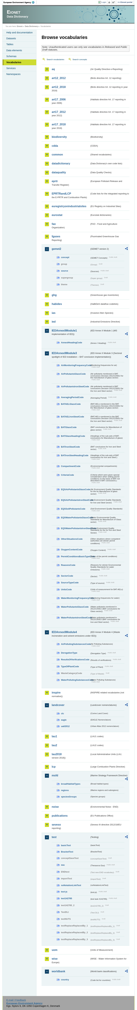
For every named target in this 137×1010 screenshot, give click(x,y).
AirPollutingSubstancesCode (75, 644)
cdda (55, 145)
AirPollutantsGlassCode (73, 374)
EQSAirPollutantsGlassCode (75, 489)
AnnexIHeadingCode (71, 342)
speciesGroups (68, 796)
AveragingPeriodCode (72, 397)
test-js (64, 891)
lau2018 (57, 754)
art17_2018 (59, 124)
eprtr (55, 181)
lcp (54, 766)
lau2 (54, 745)
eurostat (57, 215)
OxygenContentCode (71, 549)
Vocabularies (13, 62)
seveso (56, 824)
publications (59, 815)
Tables (9, 44)
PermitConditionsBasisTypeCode (75, 556)
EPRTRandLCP (61, 193)
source (64, 271)
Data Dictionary (31, 26)
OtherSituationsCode (72, 539)
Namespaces (13, 74)
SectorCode (67, 576)
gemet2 (56, 248)
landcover (58, 705)
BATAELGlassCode (71, 404)
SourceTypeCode (69, 582)
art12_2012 (59, 78)
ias (53, 312)
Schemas (11, 56)
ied (54, 321)
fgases (56, 236)
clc (62, 713)
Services (11, 68)
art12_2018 (59, 87)
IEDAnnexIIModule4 (64, 632)
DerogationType (69, 653)
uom (54, 950)
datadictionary (61, 163)
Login (103, 2)
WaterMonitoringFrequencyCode (75, 598)
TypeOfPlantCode (70, 666)
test (54, 837)
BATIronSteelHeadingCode (74, 455)
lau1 (54, 736)
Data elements (14, 50)
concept (65, 257)
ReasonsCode (68, 565)
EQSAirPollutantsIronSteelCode (75, 500)
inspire (56, 692)
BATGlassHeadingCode (73, 436)
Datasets (11, 38)
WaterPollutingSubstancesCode (75, 680)
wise (55, 958)
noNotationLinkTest (71, 885)
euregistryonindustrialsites (69, 206)
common (57, 154)
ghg (54, 295)
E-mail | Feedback (16, 1000)
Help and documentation (19, 32)
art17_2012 (59, 112)
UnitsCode (66, 589)
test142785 (66, 898)
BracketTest (67, 851)
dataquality (59, 172)
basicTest (66, 845)
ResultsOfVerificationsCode (75, 659)
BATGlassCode (68, 427)
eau (63, 865)
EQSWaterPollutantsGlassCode (75, 517)
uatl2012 (65, 726)
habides (57, 304)
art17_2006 (59, 99)
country (65, 979)
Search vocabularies (55, 59)
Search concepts (80, 59)
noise (55, 806)
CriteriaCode (67, 475)
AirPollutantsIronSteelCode (75, 386)
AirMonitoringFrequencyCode (75, 365)
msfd (55, 775)
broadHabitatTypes (70, 784)
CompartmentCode (70, 466)
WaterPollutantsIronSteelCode (75, 617)
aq (53, 69)
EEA (20, 2)
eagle (63, 720)
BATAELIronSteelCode (72, 416)
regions (65, 790)
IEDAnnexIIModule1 (64, 330)
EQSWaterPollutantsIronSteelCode (75, 528)
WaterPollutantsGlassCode (75, 607)
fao (54, 224)
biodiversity (59, 136)
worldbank (58, 971)
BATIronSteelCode (70, 447)
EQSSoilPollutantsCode (73, 509)
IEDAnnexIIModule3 (64, 353)
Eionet (19, 26)
